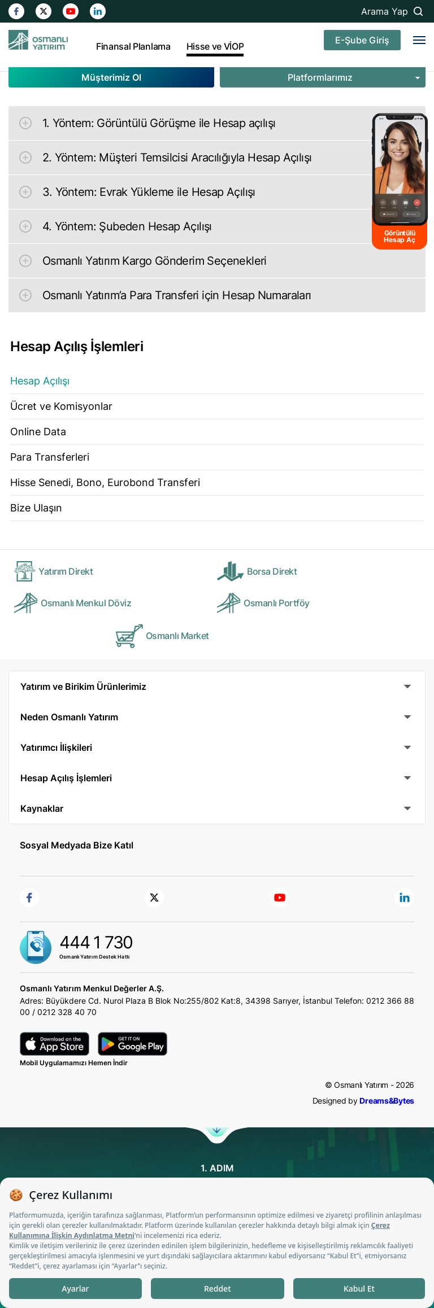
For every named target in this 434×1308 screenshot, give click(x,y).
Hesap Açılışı (40, 381)
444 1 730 (96, 942)
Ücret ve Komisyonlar (61, 406)
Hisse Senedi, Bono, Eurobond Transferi (105, 482)
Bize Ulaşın (36, 508)
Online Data (38, 432)
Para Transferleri (49, 457)
